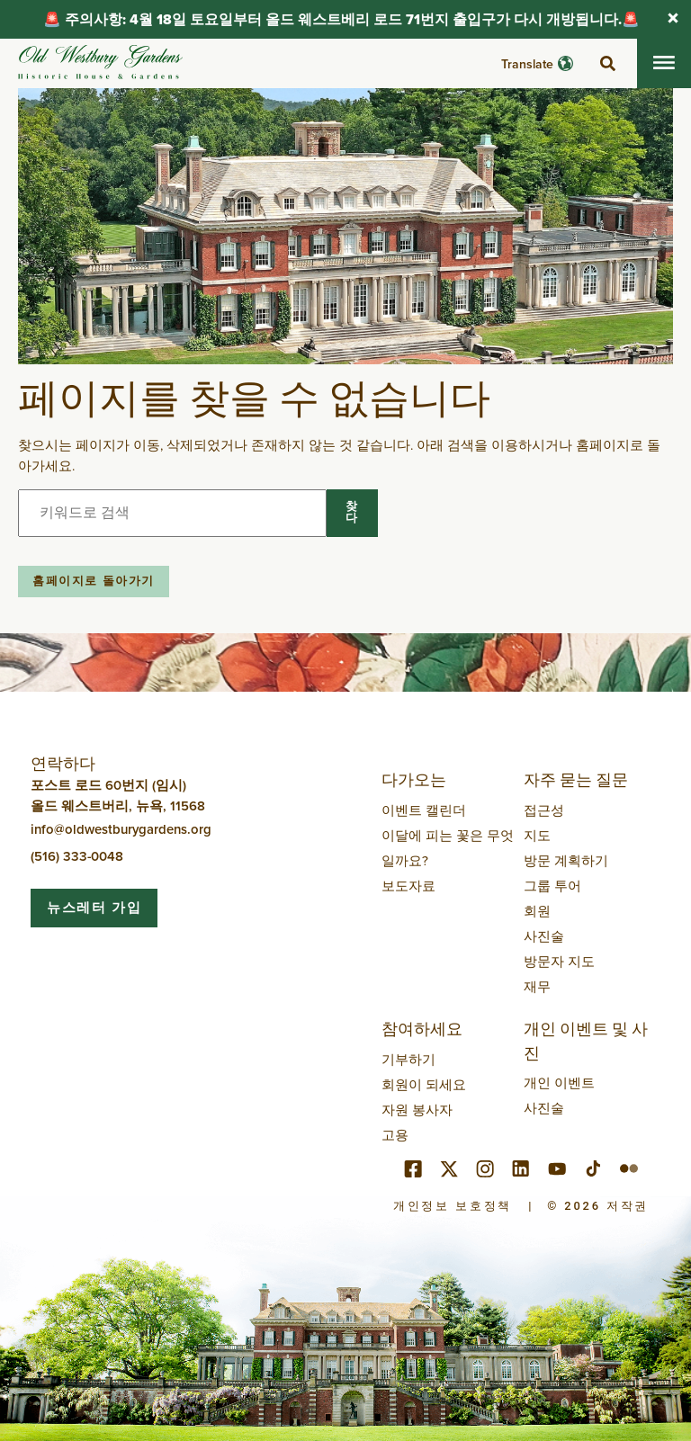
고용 (394, 1134)
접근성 (544, 810)
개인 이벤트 (559, 1082)
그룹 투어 (552, 885)
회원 (537, 910)
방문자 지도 (559, 961)
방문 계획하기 (566, 860)
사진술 (544, 935)
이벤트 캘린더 (423, 810)
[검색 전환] (607, 64)
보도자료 (408, 885)
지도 (537, 835)
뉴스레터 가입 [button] (94, 907)
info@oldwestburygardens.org (121, 828)
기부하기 (408, 1059)
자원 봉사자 (417, 1109)
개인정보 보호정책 (452, 1206)
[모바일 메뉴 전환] (664, 63)
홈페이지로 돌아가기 (93, 580)
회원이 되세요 (423, 1084)
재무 (537, 986)
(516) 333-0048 (77, 855)
